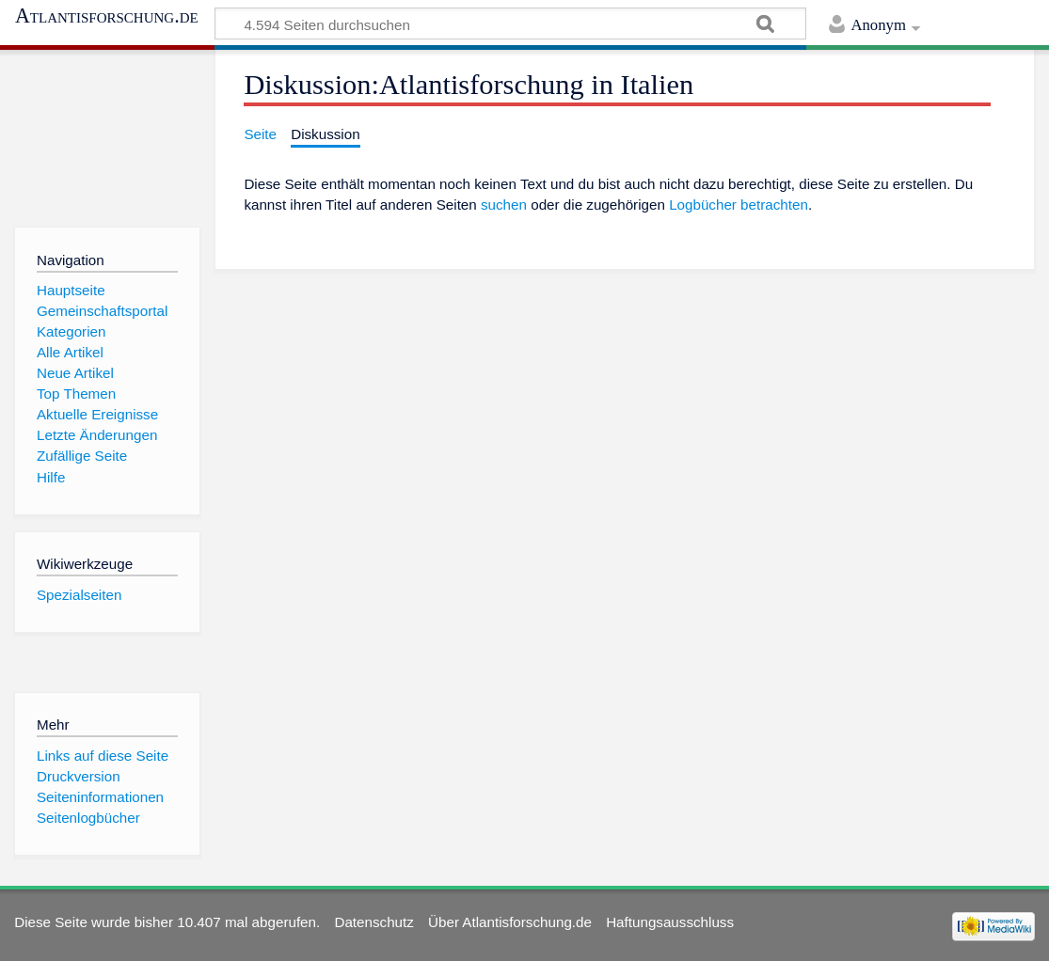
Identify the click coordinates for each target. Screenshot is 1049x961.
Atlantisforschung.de (107, 16)
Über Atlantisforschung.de (510, 922)
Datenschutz (373, 922)
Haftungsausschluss (670, 922)
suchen (504, 205)
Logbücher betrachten (738, 205)
